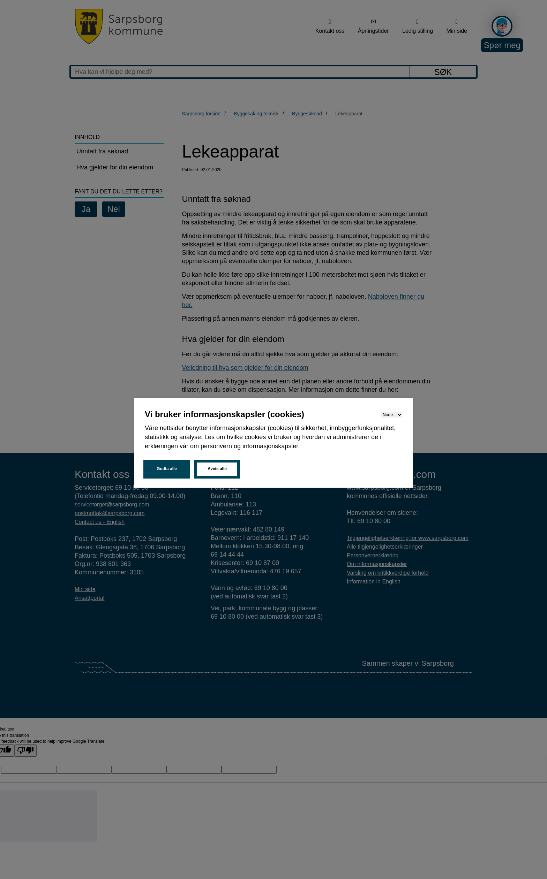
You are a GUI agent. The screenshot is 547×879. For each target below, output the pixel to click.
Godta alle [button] (167, 468)
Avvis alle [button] (217, 468)
